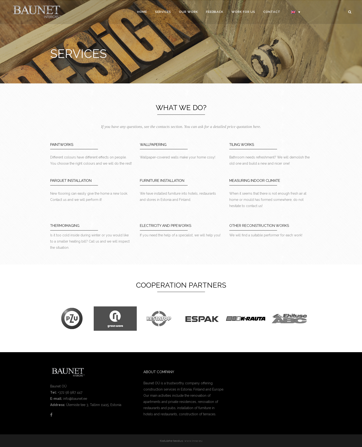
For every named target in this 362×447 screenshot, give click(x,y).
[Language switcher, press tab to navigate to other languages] (296, 12)
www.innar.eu (193, 440)
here (256, 126)
